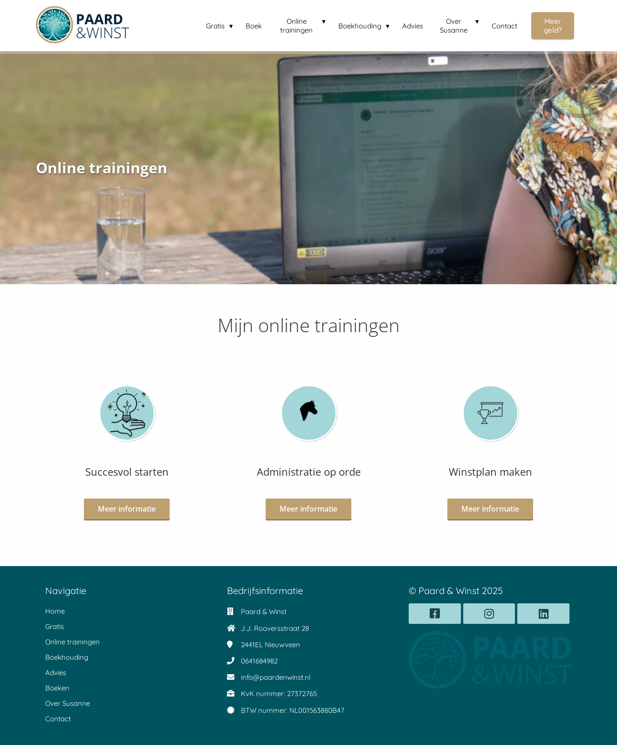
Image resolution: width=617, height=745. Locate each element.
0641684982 (259, 660)
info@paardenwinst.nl (275, 677)
